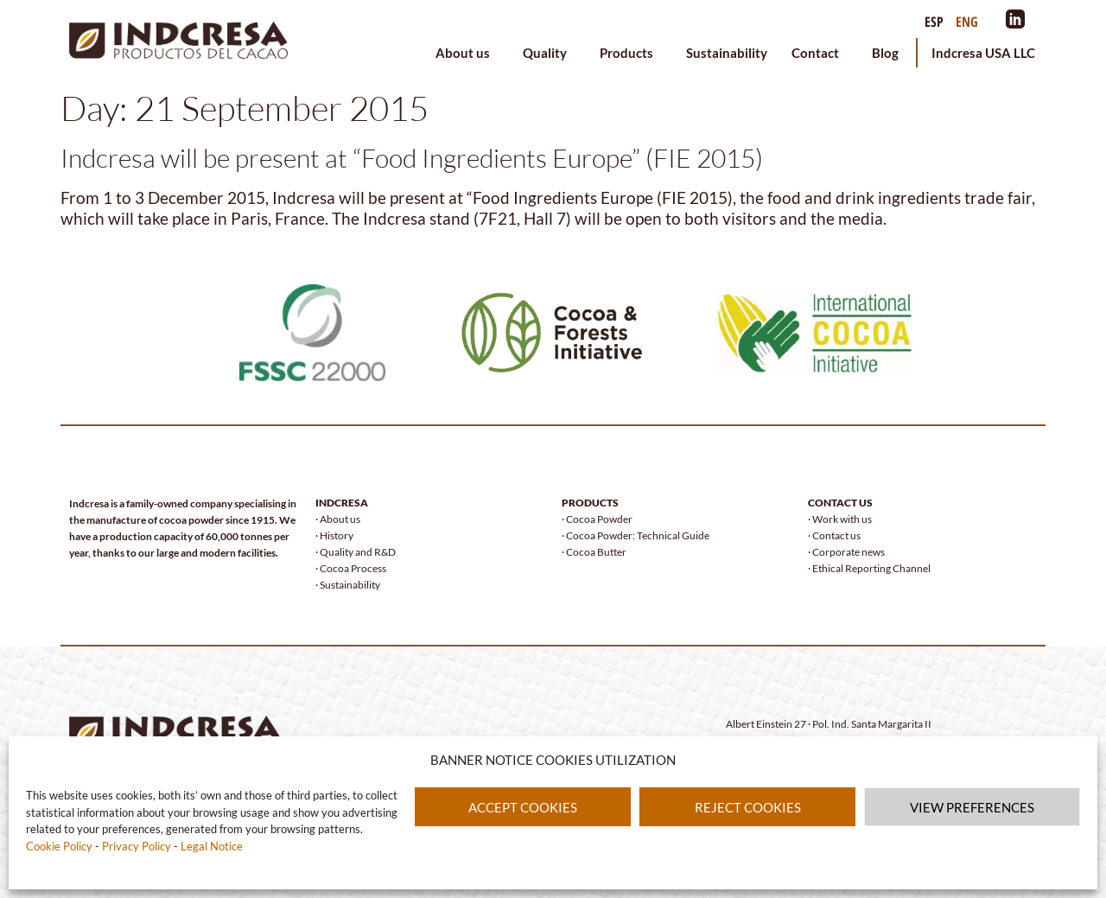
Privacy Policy (138, 846)
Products (631, 52)
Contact (819, 52)
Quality (549, 52)
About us (467, 52)
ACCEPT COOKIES (522, 807)
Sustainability (726, 53)
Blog (885, 53)
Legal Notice (212, 846)
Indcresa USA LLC (983, 53)
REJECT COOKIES (748, 807)
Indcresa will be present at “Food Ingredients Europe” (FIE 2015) (411, 158)
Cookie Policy (60, 846)
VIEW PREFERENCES (972, 807)
